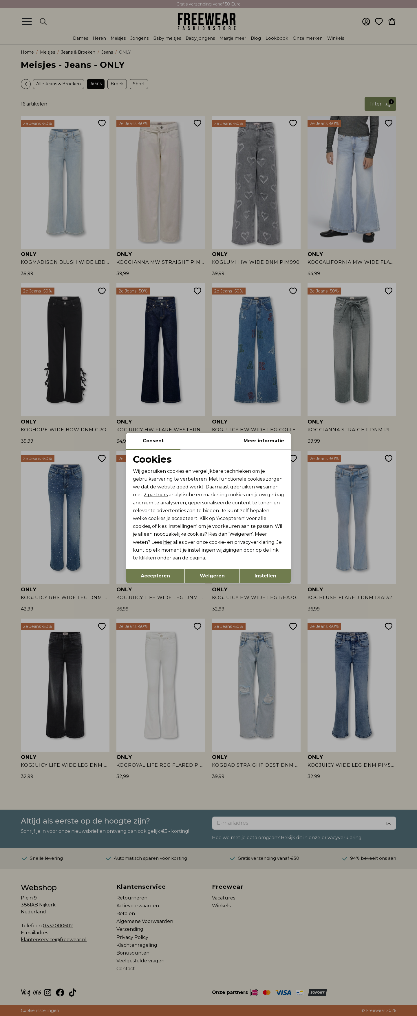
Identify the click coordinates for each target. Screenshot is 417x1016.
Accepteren (155, 576)
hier (167, 542)
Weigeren (212, 576)
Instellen (265, 576)
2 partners (156, 494)
